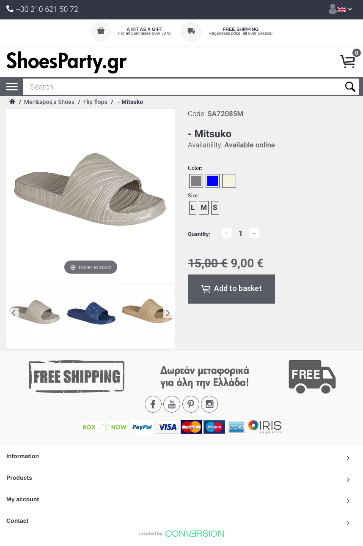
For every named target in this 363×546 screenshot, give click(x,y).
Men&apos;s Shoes (49, 102)
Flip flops (95, 102)
